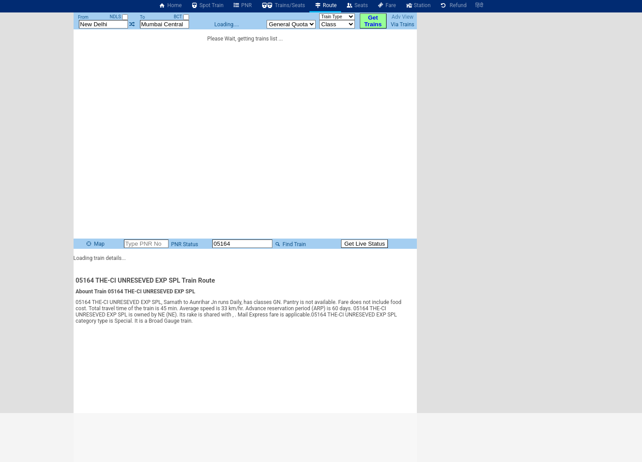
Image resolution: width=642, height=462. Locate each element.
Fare (386, 5)
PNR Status (184, 244)
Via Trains (403, 24)
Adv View (402, 17)
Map (95, 244)
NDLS (119, 16)
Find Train (290, 244)
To (142, 17)
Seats (357, 5)
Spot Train (207, 5)
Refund (453, 5)
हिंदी (479, 5)
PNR (241, 5)
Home (170, 5)
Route (325, 5)
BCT (181, 16)
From (83, 17)
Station (418, 5)
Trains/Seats (283, 5)
